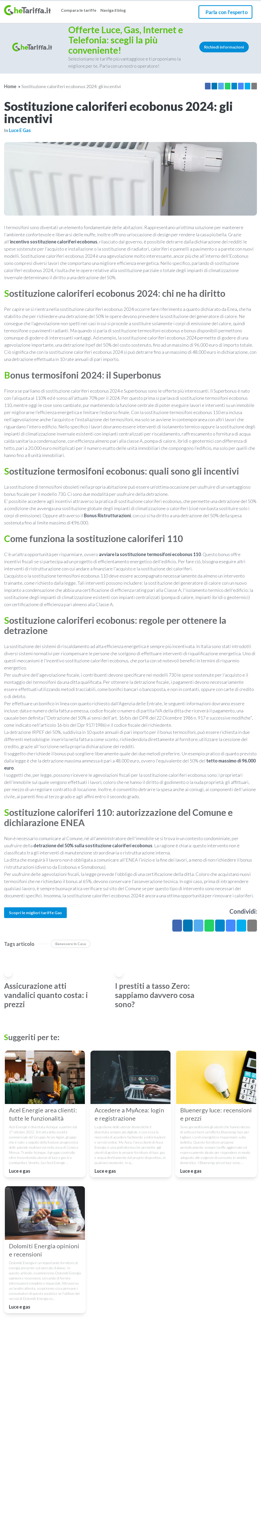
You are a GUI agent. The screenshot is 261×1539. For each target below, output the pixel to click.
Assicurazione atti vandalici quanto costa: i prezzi (46, 995)
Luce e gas (20, 130)
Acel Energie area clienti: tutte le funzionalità (43, 1114)
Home (10, 86)
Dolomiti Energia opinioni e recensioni (44, 1250)
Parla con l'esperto (226, 12)
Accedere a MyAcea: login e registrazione (129, 1114)
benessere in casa (70, 944)
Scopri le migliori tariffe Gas (35, 912)
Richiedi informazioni (224, 46)
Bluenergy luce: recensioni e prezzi (216, 1114)
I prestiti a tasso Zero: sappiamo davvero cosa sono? (154, 995)
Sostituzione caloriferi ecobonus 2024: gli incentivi (71, 86)
